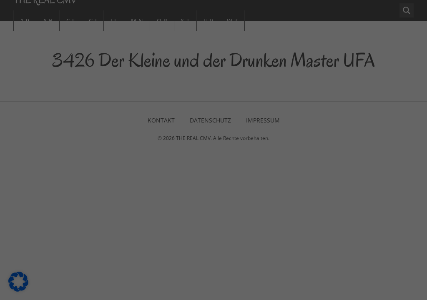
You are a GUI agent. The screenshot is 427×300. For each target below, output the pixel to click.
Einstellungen (122, 171)
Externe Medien (251, 83)
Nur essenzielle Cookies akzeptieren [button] (213, 223)
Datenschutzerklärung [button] (217, 267)
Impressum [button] (257, 267)
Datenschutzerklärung (91, 163)
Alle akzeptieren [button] (133, 198)
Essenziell (242, 39)
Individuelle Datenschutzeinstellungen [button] (214, 247)
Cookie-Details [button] (173, 267)
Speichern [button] (293, 198)
